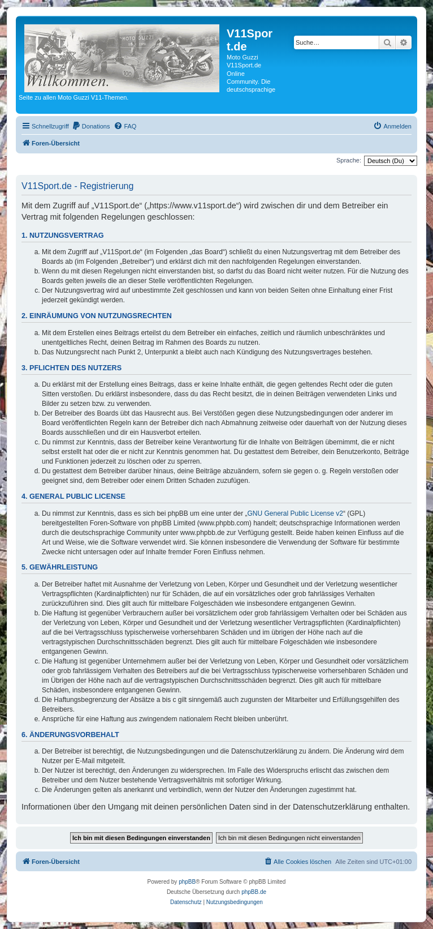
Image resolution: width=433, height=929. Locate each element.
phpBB (187, 882)
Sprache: (348, 160)
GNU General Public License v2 (295, 513)
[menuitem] (91, 126)
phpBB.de (253, 892)
